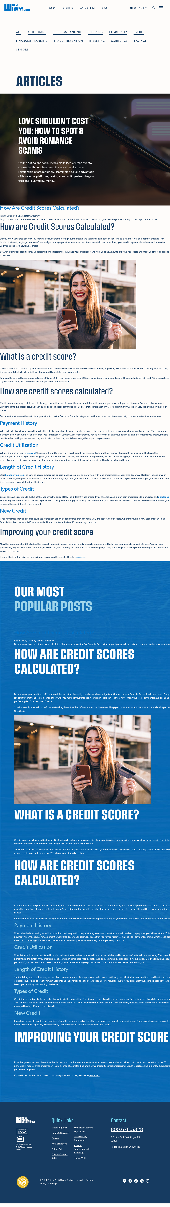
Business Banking (67, 32)
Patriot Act (57, 1149)
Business (68, 8)
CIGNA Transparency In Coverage (82, 1149)
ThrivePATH (80, 1158)
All (18, 32)
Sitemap (52, 1184)
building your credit (15, 475)
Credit (139, 32)
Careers (55, 1138)
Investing (97, 41)
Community (118, 32)
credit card (30, 453)
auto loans (163, 497)
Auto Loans (37, 32)
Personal (51, 8)
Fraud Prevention (68, 41)
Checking (95, 32)
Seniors (22, 49)
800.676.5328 (128, 1129)
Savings (140, 41)
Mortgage (119, 41)
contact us (80, 557)
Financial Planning (32, 41)
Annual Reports (59, 1144)
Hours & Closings (60, 1133)
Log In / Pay (140, 7)
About (105, 8)
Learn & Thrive (88, 8)
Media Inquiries (59, 1128)
